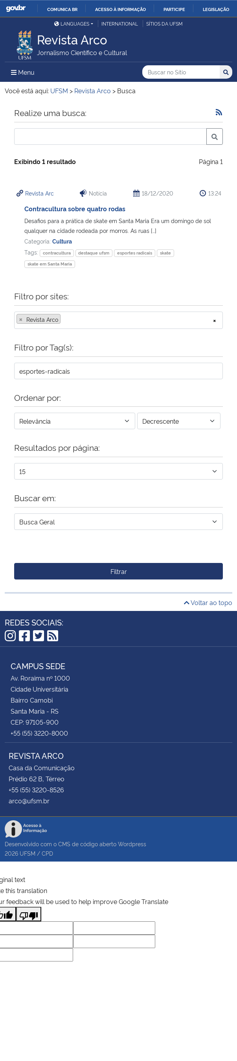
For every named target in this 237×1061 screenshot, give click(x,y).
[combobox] (118, 320)
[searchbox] (64, 319)
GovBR (16, 8)
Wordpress (132, 843)
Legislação (216, 9)
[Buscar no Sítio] (181, 72)
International (119, 23)
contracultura (57, 253)
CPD (47, 853)
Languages (71, 23)
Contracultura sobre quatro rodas (74, 208)
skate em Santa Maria (50, 264)
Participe (174, 9)
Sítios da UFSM (164, 23)
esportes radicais (134, 253)
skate (165, 253)
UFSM (27, 853)
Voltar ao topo (208, 602)
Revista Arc (39, 193)
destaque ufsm (93, 253)
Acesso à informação (120, 9)
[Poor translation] (28, 914)
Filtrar (118, 571)
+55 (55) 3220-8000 (39, 733)
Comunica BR (62, 9)
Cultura (62, 241)
